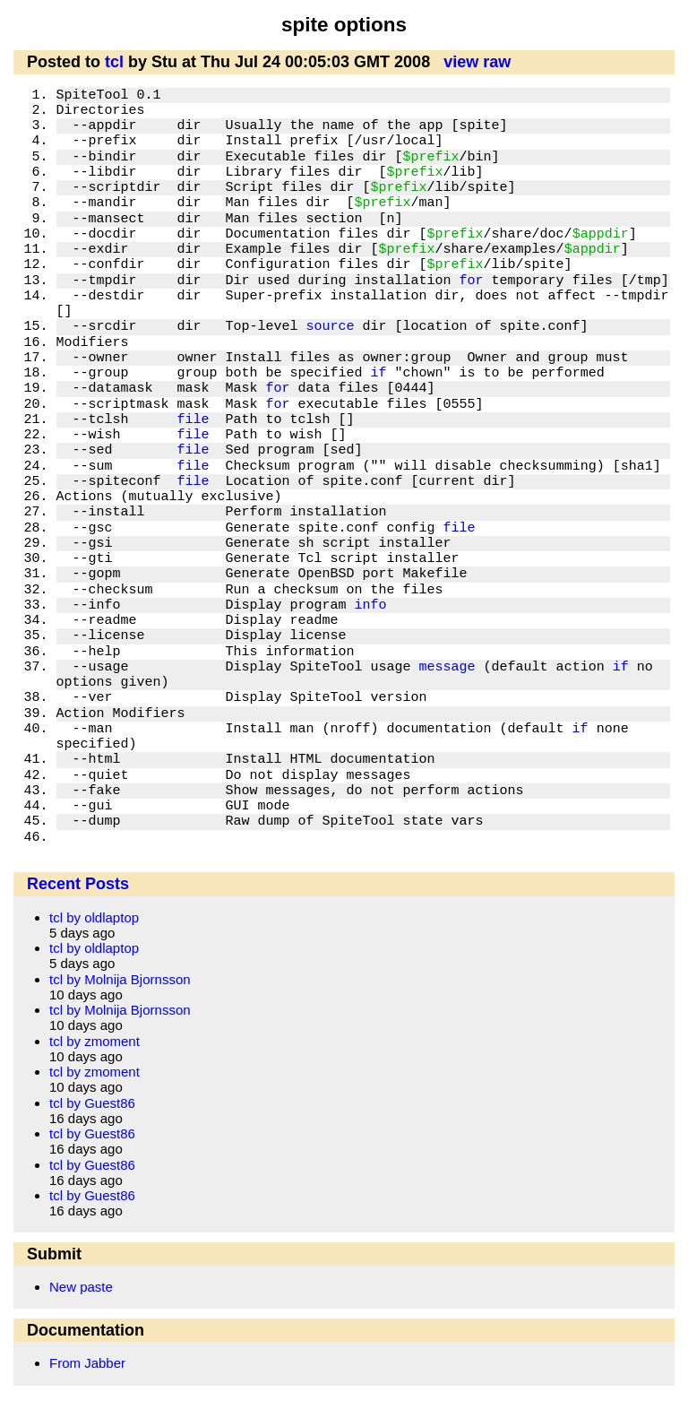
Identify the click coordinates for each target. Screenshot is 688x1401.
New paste (81, 1286)
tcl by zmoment (94, 1041)
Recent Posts (78, 884)
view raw (477, 62)
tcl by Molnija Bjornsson (120, 979)
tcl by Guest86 (92, 1103)
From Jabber (87, 1363)
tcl (114, 62)
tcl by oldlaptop (94, 917)
